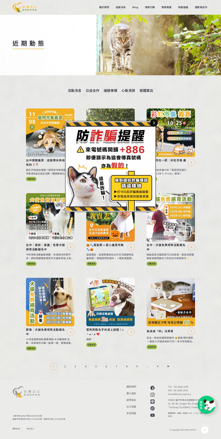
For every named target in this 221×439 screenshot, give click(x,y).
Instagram (152, 395)
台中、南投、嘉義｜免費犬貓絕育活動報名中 (45, 247)
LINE (152, 402)
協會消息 (121, 7)
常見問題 (131, 413)
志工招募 (131, 406)
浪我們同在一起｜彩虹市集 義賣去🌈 (166, 162)
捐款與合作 (201, 7)
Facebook (152, 388)
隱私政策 (16, 429)
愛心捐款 (131, 393)
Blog (135, 7)
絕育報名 (131, 400)
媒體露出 (146, 90)
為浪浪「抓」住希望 (160, 331)
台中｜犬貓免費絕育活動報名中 (166, 247)
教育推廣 (167, 7)
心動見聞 (128, 90)
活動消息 (74, 90)
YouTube (152, 415)
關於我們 (104, 7)
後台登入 (30, 429)
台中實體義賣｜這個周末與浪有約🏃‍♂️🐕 (45, 162)
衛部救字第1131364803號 (55, 419)
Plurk (152, 408)
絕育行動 (150, 7)
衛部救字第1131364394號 (31, 419)
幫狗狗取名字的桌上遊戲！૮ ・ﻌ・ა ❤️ (105, 332)
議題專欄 (110, 90)
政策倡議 (183, 7)
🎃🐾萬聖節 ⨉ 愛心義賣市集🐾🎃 (105, 247)
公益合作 (92, 90)
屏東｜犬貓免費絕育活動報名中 (45, 332)
